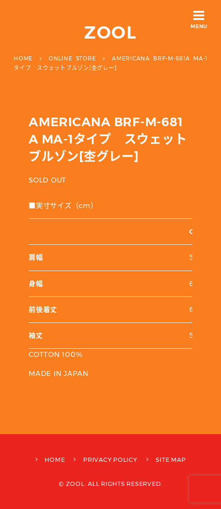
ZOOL (110, 32)
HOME (55, 459)
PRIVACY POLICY (110, 459)
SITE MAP (171, 459)
